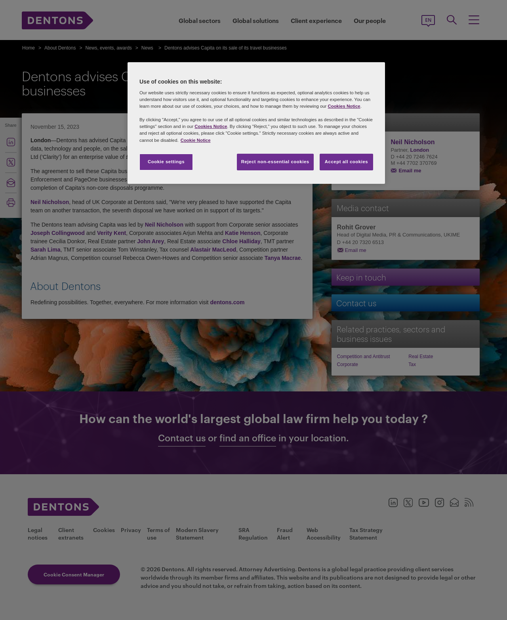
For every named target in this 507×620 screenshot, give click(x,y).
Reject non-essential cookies (275, 161)
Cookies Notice (344, 106)
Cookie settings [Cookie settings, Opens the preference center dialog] (166, 161)
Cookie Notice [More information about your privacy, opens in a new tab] (196, 140)
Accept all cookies (346, 161)
